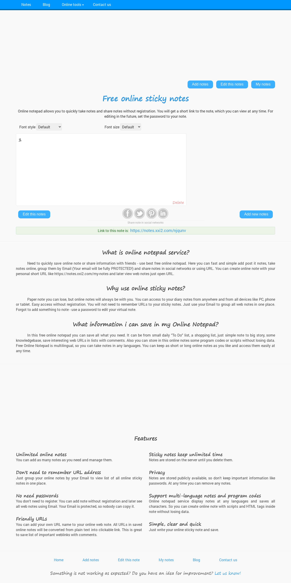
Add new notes (256, 214)
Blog (46, 4)
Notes (26, 4)
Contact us (102, 4)
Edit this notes (232, 84)
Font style (27, 126)
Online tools (71, 4)
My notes (263, 84)
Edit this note (129, 559)
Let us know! (228, 573)
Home (58, 559)
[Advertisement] (145, 44)
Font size (112, 126)
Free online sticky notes (145, 98)
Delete (178, 202)
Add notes (200, 84)
